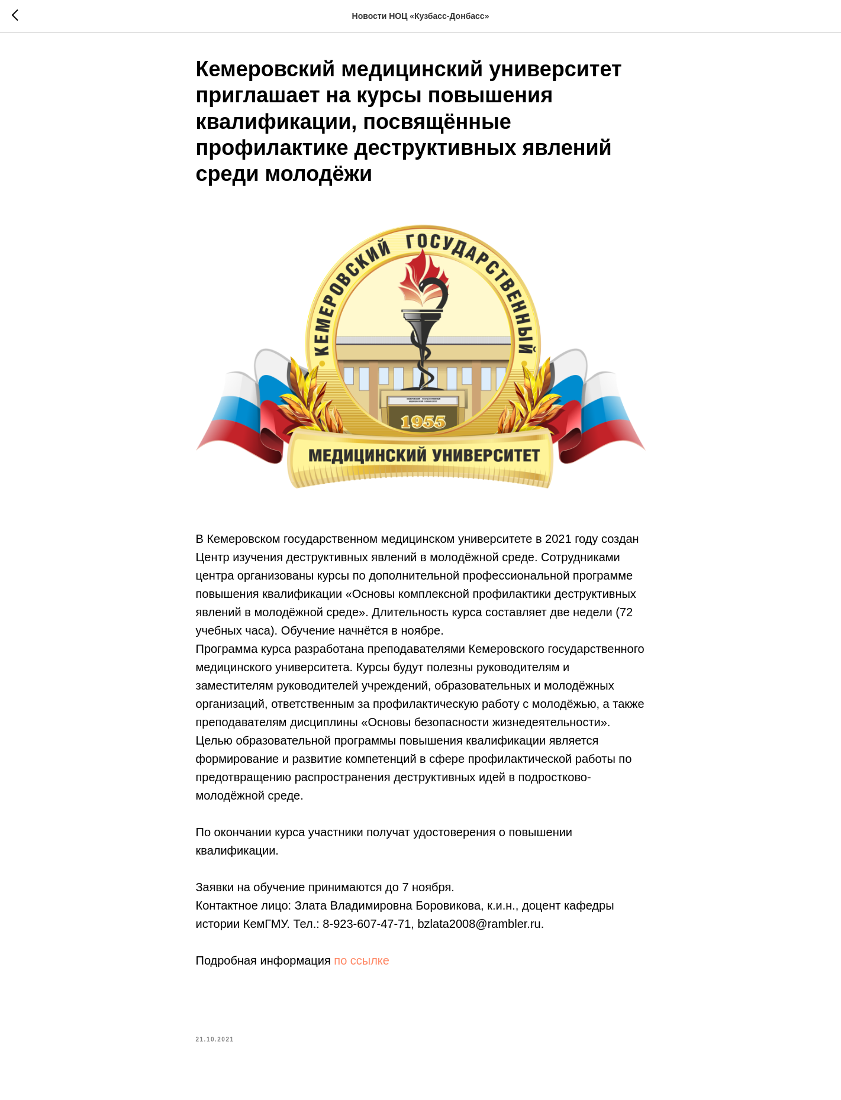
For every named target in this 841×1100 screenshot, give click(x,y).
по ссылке (361, 960)
